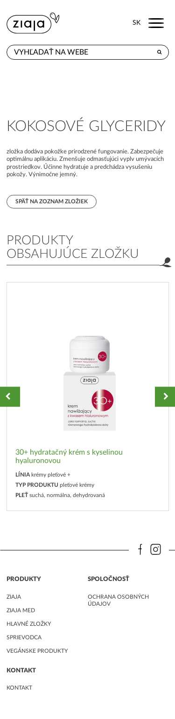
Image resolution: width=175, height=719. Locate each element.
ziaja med (21, 610)
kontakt (19, 688)
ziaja (14, 597)
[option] (88, 396)
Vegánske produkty (37, 651)
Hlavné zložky (29, 624)
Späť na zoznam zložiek (51, 201)
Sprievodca (24, 637)
